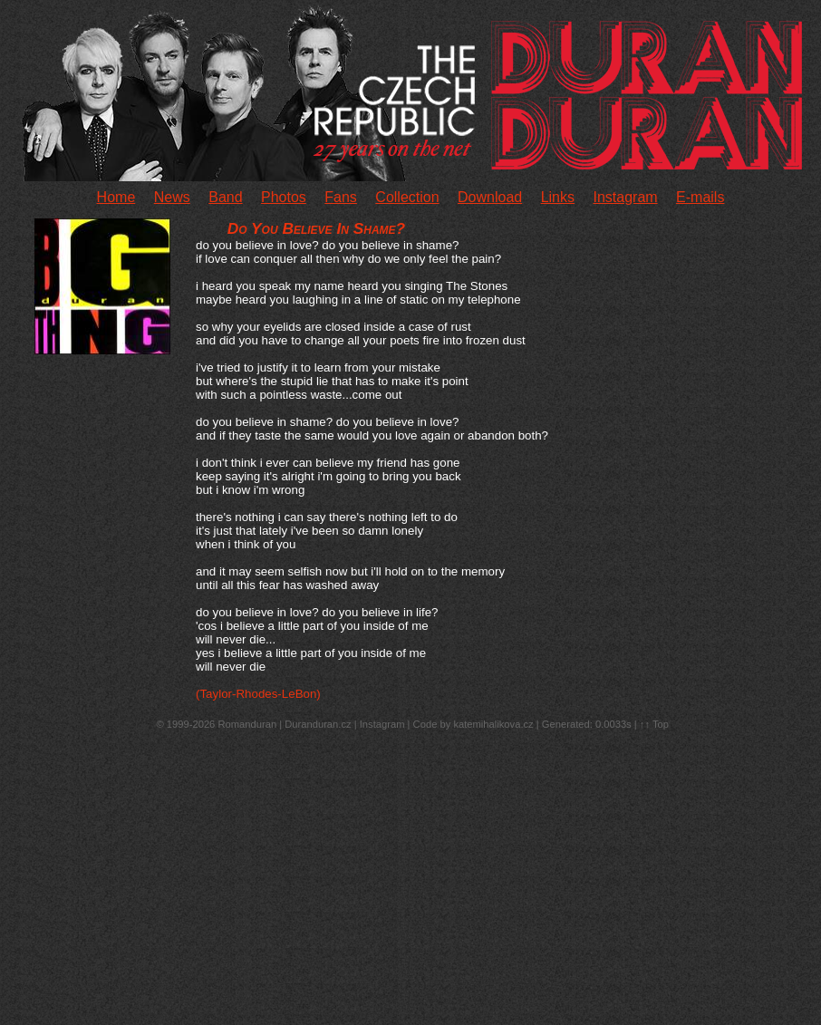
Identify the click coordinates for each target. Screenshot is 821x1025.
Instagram (625, 197)
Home (116, 197)
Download (490, 197)
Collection (407, 197)
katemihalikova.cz (493, 724)
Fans (340, 197)
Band (225, 197)
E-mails (700, 197)
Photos (283, 197)
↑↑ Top (654, 724)
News (172, 197)
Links (558, 197)
